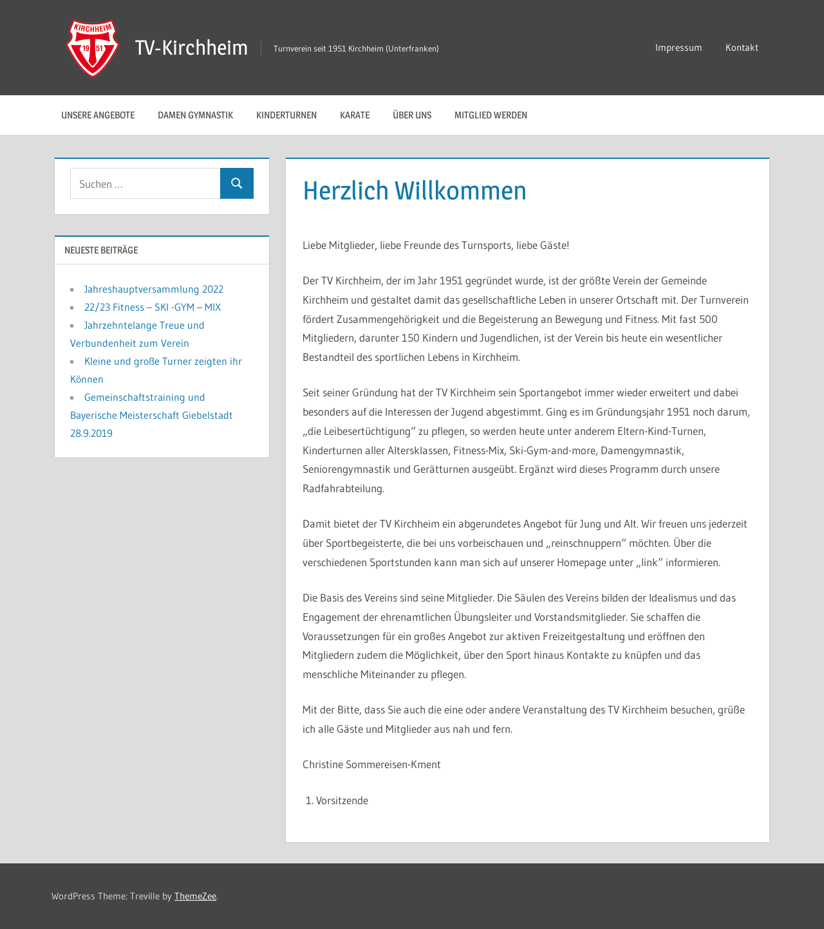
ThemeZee (195, 896)
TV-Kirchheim (191, 47)
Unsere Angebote (98, 115)
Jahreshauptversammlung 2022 (153, 288)
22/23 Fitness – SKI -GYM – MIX (152, 306)
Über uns (412, 115)
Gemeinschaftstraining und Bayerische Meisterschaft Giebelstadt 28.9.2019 (151, 415)
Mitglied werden (490, 115)
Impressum (678, 47)
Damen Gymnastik (195, 115)
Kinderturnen (286, 115)
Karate (355, 115)
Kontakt (742, 47)
